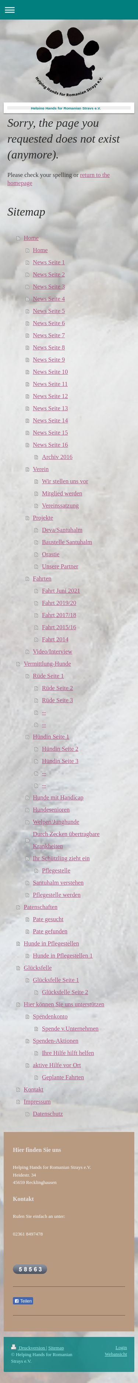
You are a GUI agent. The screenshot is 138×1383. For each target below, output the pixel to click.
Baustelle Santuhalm (67, 542)
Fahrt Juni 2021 (61, 590)
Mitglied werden (62, 493)
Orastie (51, 554)
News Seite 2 (49, 274)
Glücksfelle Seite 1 (56, 979)
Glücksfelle (38, 967)
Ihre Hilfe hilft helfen (68, 1052)
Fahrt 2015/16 (59, 627)
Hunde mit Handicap (58, 797)
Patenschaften (41, 906)
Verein (41, 469)
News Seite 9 (49, 359)
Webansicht (116, 1354)
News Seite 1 (49, 262)
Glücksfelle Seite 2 (65, 992)
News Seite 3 (49, 286)
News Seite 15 (50, 432)
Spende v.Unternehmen (70, 1028)
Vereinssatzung (60, 505)
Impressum (37, 1101)
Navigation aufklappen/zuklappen (69, 10)
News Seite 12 (50, 396)
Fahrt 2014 (55, 639)
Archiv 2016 (57, 456)
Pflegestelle (56, 870)
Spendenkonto (50, 1016)
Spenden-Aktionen (55, 1040)
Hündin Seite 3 (60, 760)
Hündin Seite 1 (51, 736)
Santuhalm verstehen (58, 882)
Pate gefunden (50, 931)
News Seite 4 (49, 298)
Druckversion (28, 1348)
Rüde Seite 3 (57, 700)
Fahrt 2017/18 (59, 615)
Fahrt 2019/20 (59, 602)
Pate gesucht (48, 919)
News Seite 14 (50, 420)
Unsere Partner (60, 566)
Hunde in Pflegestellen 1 (63, 955)
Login (121, 1347)
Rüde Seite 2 (57, 688)
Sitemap (56, 1348)
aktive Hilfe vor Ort (57, 1065)
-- (44, 712)
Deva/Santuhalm (62, 529)
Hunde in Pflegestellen (51, 943)
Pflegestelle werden (57, 894)
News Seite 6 (49, 323)
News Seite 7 (49, 335)
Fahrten (42, 578)
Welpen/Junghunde (56, 821)
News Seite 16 (50, 444)
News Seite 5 (49, 310)
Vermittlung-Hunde (47, 663)
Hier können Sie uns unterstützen (64, 1004)
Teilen (23, 1301)
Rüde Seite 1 (48, 675)
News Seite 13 (50, 408)
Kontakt (33, 1089)
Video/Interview (52, 651)
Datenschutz (48, 1113)
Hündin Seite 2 (60, 748)
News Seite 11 (50, 383)
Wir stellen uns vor (65, 481)
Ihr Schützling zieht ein (61, 858)
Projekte (43, 517)
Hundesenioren (51, 809)
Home (31, 237)
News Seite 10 (50, 371)
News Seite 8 (49, 347)
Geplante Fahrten (63, 1077)
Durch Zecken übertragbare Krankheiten (66, 840)
